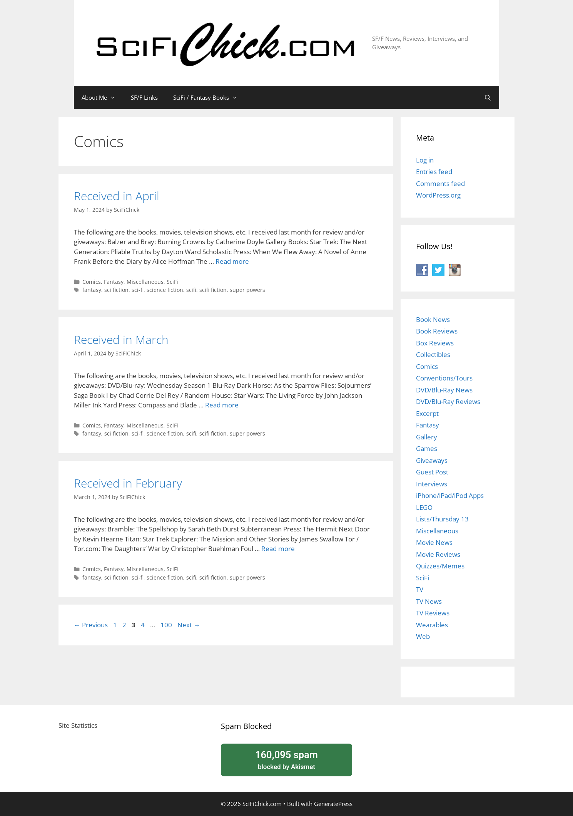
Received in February (128, 483)
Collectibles (433, 354)
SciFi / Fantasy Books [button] (209, 97)
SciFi (172, 281)
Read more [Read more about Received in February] (278, 548)
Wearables (432, 624)
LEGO (424, 507)
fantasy (91, 289)
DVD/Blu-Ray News (444, 389)
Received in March (121, 339)
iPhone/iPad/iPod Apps (450, 495)
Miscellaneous (145, 281)
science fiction (165, 289)
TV (419, 589)
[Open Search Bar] (487, 97)
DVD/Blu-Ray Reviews (448, 401)
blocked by (287, 759)
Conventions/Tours (444, 378)
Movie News (434, 542)
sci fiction (116, 289)
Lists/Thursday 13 (442, 518)
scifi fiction (213, 289)
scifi (191, 289)
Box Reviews (435, 342)
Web (423, 636)
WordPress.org (438, 195)
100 (167, 624)
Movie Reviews (438, 554)
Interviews (431, 483)
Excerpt (427, 413)
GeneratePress (333, 804)
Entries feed (434, 171)
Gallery (426, 436)
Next (188, 624)
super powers (247, 289)
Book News (433, 319)
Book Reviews (437, 331)
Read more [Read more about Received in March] (222, 404)
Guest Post (432, 471)
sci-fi (138, 289)
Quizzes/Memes (440, 565)
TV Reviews (432, 612)
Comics (91, 281)
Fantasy (114, 281)
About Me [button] (102, 97)
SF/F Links (144, 97)
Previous (91, 624)
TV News (429, 601)
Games (426, 448)
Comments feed (440, 183)
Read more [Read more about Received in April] (232, 261)
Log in (425, 160)
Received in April (116, 196)
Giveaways (432, 460)
